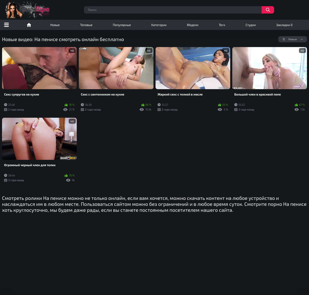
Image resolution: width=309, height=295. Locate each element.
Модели (192, 25)
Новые (55, 25)
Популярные (122, 25)
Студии (251, 25)
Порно (29, 25)
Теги (222, 25)
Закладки (284, 25)
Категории (158, 25)
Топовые (86, 25)
